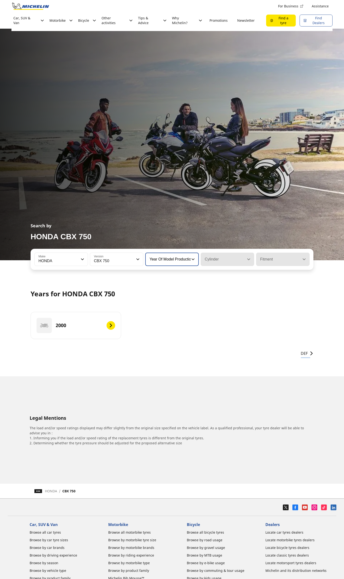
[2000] (76, 325)
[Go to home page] (30, 6)
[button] (82, 259)
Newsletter (246, 20)
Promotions (219, 20)
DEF (307, 353)
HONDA (51, 491)
